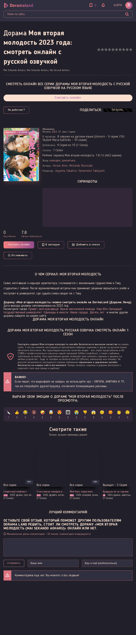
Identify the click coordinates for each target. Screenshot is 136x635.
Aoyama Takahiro (66, 170)
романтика (68, 160)
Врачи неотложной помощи (77, 309)
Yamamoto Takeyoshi (91, 170)
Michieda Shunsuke (81, 165)
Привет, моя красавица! (43, 309)
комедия (55, 160)
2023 (54, 132)
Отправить (14, 563)
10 (130, 49)
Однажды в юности (56, 312)
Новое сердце (79, 312)
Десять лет (97, 312)
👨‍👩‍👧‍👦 (68, 415)
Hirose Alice (60, 165)
